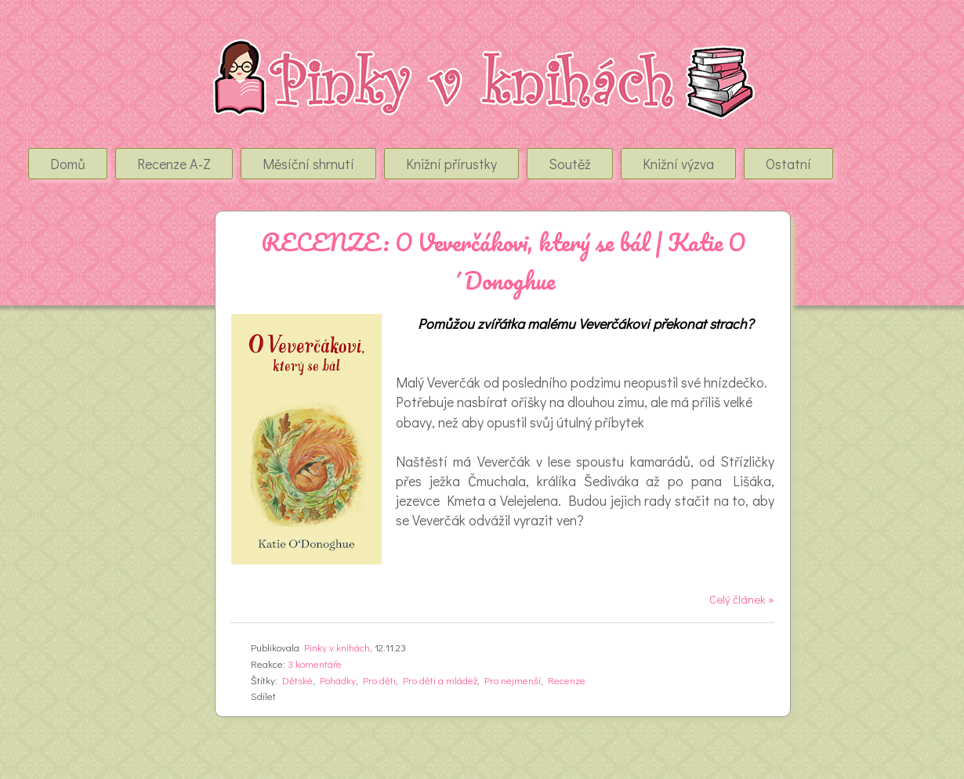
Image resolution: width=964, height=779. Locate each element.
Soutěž (570, 163)
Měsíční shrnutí (308, 163)
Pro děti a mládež (440, 680)
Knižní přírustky (451, 163)
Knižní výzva (678, 163)
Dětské (297, 680)
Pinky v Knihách (119, 54)
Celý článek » (741, 599)
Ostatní (788, 163)
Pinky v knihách (337, 647)
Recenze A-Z (174, 163)
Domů (67, 163)
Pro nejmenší (512, 680)
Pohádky (338, 680)
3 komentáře (315, 663)
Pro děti (379, 680)
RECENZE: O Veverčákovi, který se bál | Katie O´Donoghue (503, 261)
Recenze (566, 680)
